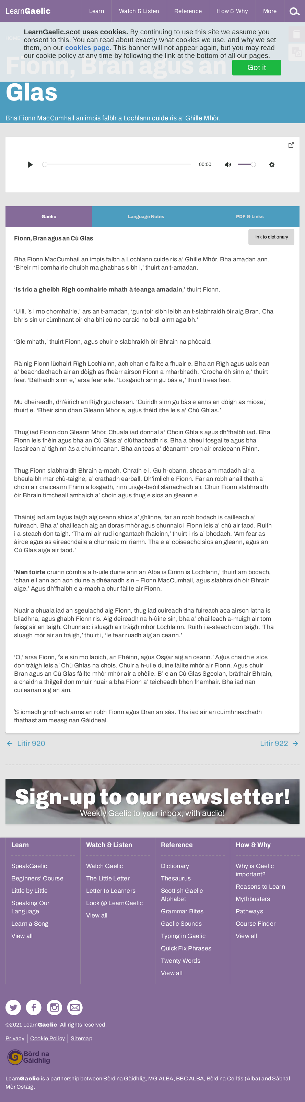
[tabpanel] (152, 480)
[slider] (117, 164)
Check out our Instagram (54, 1007)
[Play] (30, 164)
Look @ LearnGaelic (114, 903)
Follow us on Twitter (13, 1007)
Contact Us (75, 1007)
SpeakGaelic (29, 866)
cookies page (87, 47)
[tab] (48, 216)
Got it (256, 67)
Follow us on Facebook (34, 1007)
